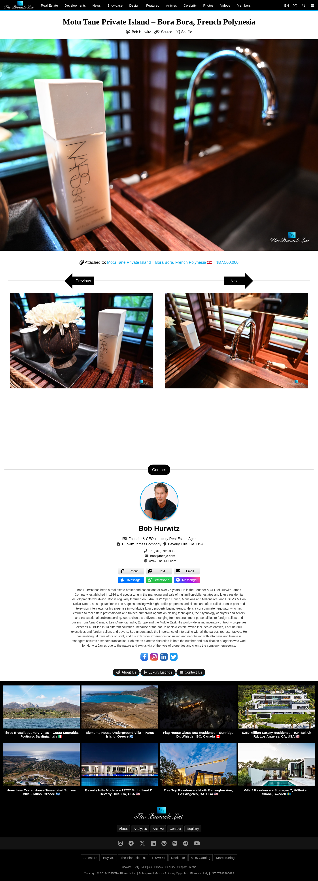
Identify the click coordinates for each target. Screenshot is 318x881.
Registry (193, 828)
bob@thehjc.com (162, 556)
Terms (192, 867)
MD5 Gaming (200, 858)
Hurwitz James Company (141, 544)
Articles (171, 5)
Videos (225, 5)
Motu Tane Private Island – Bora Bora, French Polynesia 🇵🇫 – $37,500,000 (172, 262)
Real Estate (49, 5)
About (123, 828)
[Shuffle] (295, 5)
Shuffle (186, 32)
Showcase (115, 5)
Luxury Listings (158, 672)
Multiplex (147, 867)
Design (134, 5)
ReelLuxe (178, 858)
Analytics (140, 828)
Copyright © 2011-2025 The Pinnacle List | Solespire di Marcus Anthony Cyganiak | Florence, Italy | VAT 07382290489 (159, 873)
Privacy (158, 867)
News (96, 5)
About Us (126, 672)
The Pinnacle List (133, 858)
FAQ (136, 867)
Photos (208, 5)
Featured (152, 5)
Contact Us (191, 672)
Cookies (126, 867)
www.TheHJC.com (162, 561)
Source (166, 32)
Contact (175, 828)
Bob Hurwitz (141, 32)
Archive (158, 828)
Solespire (90, 858)
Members (244, 5)
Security (170, 867)
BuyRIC (109, 858)
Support (182, 867)
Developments (75, 5)
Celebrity (190, 5)
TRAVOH (158, 858)
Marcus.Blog (225, 858)
